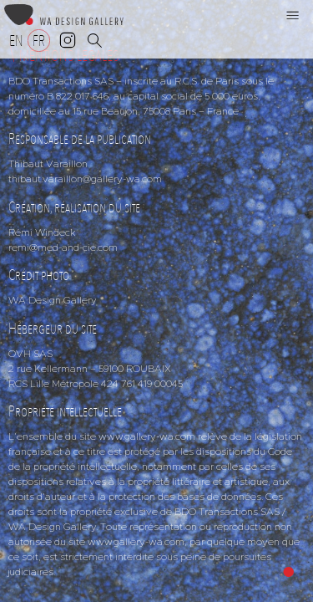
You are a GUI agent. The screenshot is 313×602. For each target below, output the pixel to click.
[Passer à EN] (16, 40)
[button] (293, 15)
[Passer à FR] (39, 40)
